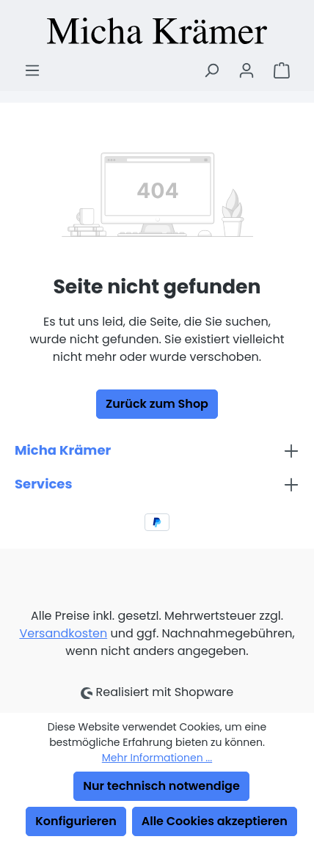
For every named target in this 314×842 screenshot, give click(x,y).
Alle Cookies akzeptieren (215, 821)
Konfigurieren (75, 821)
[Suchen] (211, 70)
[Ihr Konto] (246, 70)
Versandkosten (63, 633)
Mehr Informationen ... (157, 757)
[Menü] (32, 70)
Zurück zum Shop (157, 403)
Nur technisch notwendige (161, 785)
